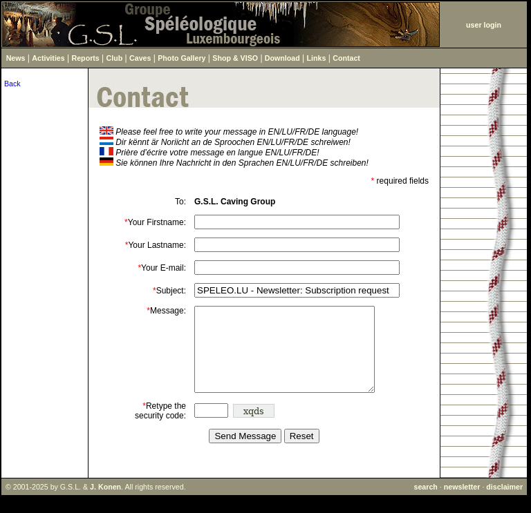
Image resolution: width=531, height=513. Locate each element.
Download (282, 58)
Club (114, 58)
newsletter (462, 503)
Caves (140, 58)
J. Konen (105, 503)
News (16, 58)
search (425, 503)
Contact (346, 58)
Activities (48, 58)
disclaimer (504, 503)
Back (12, 83)
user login (483, 25)
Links (316, 58)
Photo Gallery (181, 58)
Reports (86, 58)
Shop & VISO (235, 58)
